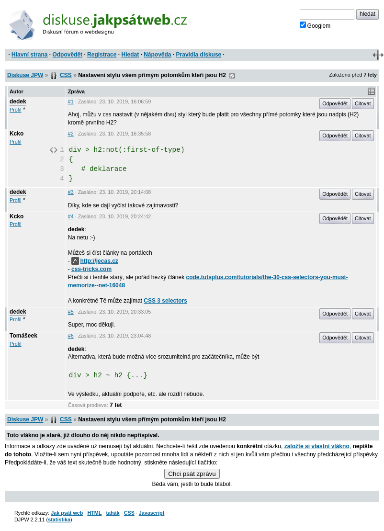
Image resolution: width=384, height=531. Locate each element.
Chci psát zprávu (191, 473)
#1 (71, 101)
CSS (66, 75)
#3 (71, 192)
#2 (71, 133)
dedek (18, 101)
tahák (112, 513)
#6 (71, 336)
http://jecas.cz (94, 261)
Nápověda (157, 54)
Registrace (101, 54)
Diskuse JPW (25, 75)
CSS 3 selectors (165, 300)
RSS (232, 76)
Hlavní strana (29, 54)
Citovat (363, 103)
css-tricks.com (91, 269)
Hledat (130, 54)
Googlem (315, 25)
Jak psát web (67, 513)
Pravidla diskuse (199, 54)
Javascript (151, 513)
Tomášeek (23, 335)
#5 (71, 312)
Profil (16, 110)
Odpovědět (67, 54)
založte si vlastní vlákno (317, 446)
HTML (94, 513)
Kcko (16, 133)
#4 (71, 216)
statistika (59, 519)
